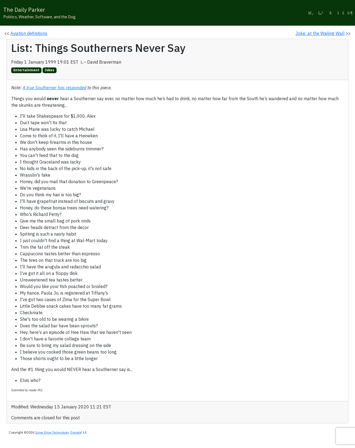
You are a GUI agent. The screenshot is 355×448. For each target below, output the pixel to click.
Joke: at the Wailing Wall (320, 33)
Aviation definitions (28, 33)
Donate (75, 432)
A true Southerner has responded (54, 87)
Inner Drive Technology (52, 432)
